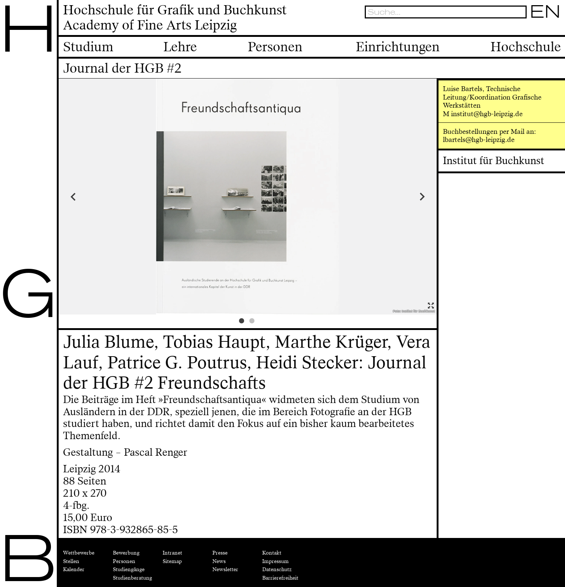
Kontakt (271, 552)
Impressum (275, 561)
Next (389, 196)
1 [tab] (242, 322)
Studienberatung (132, 577)
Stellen (71, 561)
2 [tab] (253, 322)
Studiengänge (129, 569)
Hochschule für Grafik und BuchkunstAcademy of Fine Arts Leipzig (175, 18)
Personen (124, 561)
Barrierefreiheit (280, 577)
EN (545, 11)
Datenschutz (277, 569)
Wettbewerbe (78, 552)
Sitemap (172, 561)
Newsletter (225, 569)
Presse (220, 552)
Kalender (73, 569)
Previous (106, 196)
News (219, 561)
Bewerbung (126, 552)
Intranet (172, 552)
